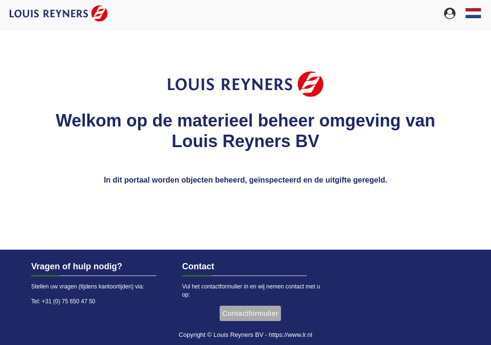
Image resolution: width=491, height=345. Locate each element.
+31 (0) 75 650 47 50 (68, 301)
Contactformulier (250, 313)
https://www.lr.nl (290, 334)
